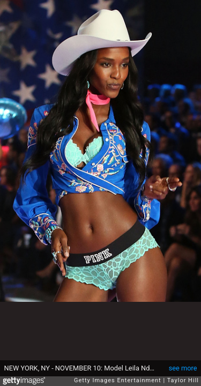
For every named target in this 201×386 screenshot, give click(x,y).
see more (183, 368)
